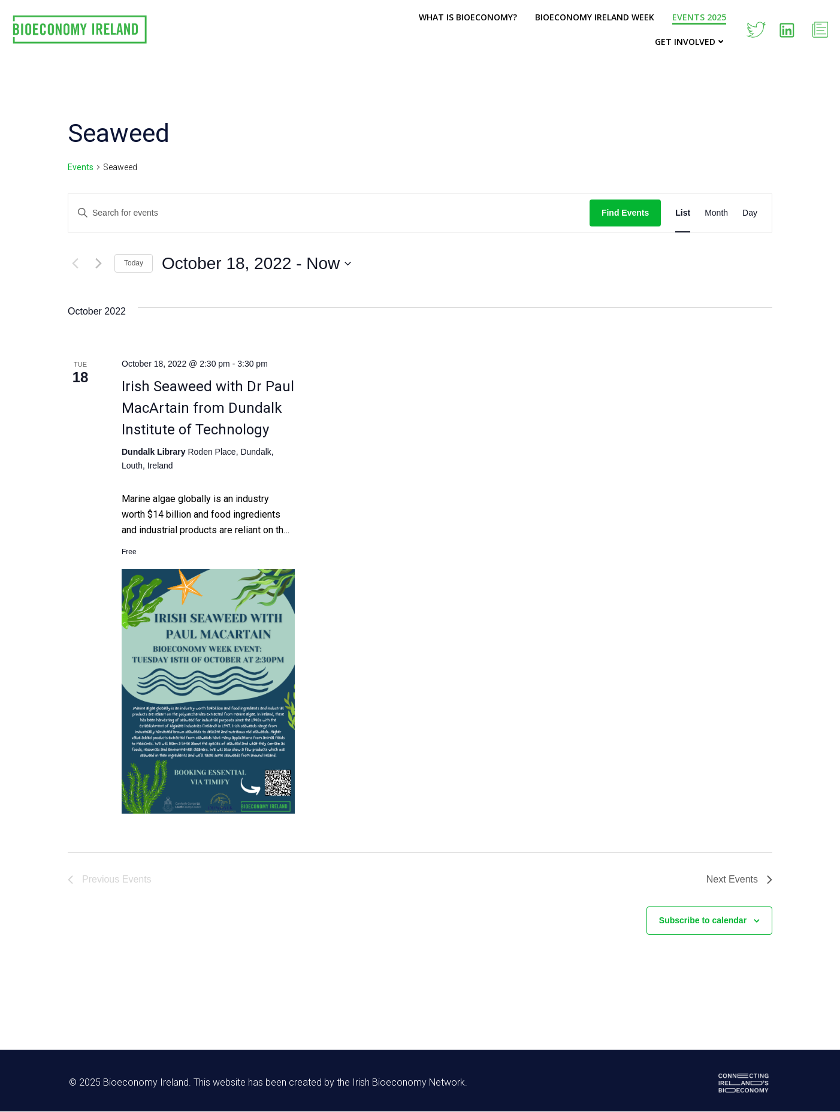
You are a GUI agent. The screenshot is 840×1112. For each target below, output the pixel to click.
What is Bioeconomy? (468, 17)
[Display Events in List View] (682, 213)
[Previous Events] (75, 263)
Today (133, 263)
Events (80, 167)
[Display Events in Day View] (749, 213)
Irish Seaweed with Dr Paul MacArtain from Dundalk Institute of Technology (208, 408)
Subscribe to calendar (703, 920)
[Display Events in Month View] (716, 213)
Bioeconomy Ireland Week (594, 17)
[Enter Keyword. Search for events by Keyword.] (329, 213)
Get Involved (690, 41)
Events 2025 (699, 17)
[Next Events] (98, 263)
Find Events (625, 212)
